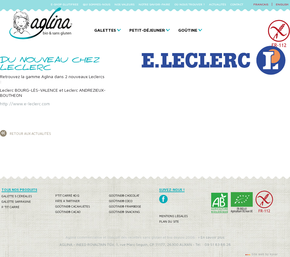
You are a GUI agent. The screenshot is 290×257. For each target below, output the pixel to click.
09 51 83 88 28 (218, 244)
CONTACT (236, 4)
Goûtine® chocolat (124, 195)
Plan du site (169, 221)
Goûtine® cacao (67, 212)
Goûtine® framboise (125, 206)
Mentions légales (173, 216)
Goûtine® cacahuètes (72, 206)
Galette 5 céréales (17, 196)
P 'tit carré (10, 207)
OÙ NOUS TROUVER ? (189, 4)
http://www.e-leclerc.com (25, 103)
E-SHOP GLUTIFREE (65, 4)
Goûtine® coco (120, 201)
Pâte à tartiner (67, 201)
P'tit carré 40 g (67, 195)
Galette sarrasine (16, 201)
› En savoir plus (211, 237)
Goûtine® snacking (124, 212)
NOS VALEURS (124, 4)
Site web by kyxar (264, 254)
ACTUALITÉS (217, 4)
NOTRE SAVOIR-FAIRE (154, 4)
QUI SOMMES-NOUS (96, 4)
